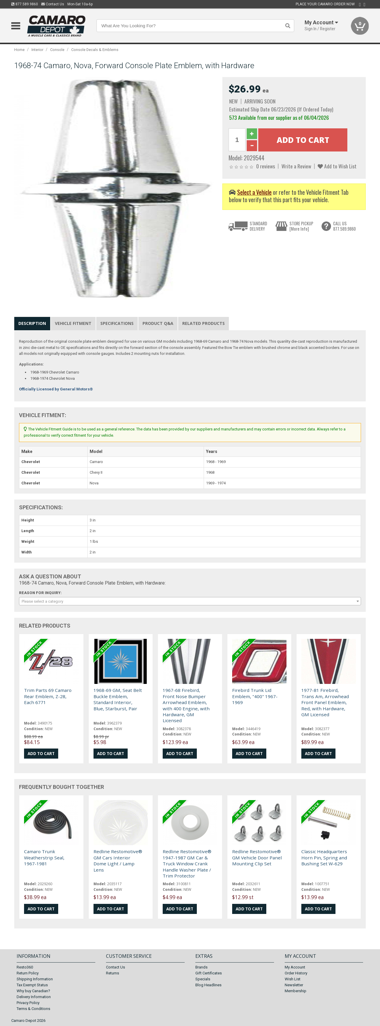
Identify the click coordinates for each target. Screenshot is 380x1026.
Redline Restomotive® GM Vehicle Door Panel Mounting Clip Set (257, 857)
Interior (37, 49)
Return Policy (28, 973)
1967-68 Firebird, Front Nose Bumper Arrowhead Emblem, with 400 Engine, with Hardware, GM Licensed (186, 705)
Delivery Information (34, 997)
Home (19, 49)
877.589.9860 (24, 4)
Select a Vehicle (254, 192)
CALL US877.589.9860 (344, 226)
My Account (295, 967)
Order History (296, 973)
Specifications (117, 323)
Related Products (203, 323)
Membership (295, 991)
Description (32, 323)
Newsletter (294, 985)
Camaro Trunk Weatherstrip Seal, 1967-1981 (44, 857)
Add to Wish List (337, 166)
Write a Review (296, 166)
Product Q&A (157, 323)
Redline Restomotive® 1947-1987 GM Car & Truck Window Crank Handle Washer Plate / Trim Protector (187, 863)
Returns (112, 973)
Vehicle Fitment (73, 323)
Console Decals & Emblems (94, 49)
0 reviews (265, 166)
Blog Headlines (208, 985)
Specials (202, 979)
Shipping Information (35, 979)
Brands (201, 967)
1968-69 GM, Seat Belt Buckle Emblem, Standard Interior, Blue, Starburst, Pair (118, 699)
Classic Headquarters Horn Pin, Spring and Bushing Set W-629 (324, 857)
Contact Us (52, 4)
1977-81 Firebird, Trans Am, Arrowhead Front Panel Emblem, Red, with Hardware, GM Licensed (325, 702)
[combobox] (190, 601)
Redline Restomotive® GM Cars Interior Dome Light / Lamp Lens (118, 860)
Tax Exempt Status (32, 985)
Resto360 (25, 967)
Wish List (292, 979)
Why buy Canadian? (33, 991)
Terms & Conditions (33, 1008)
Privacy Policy (28, 1003)
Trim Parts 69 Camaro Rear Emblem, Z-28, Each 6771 (48, 696)
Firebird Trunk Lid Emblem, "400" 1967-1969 (255, 696)
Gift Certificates (208, 973)
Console (57, 49)
